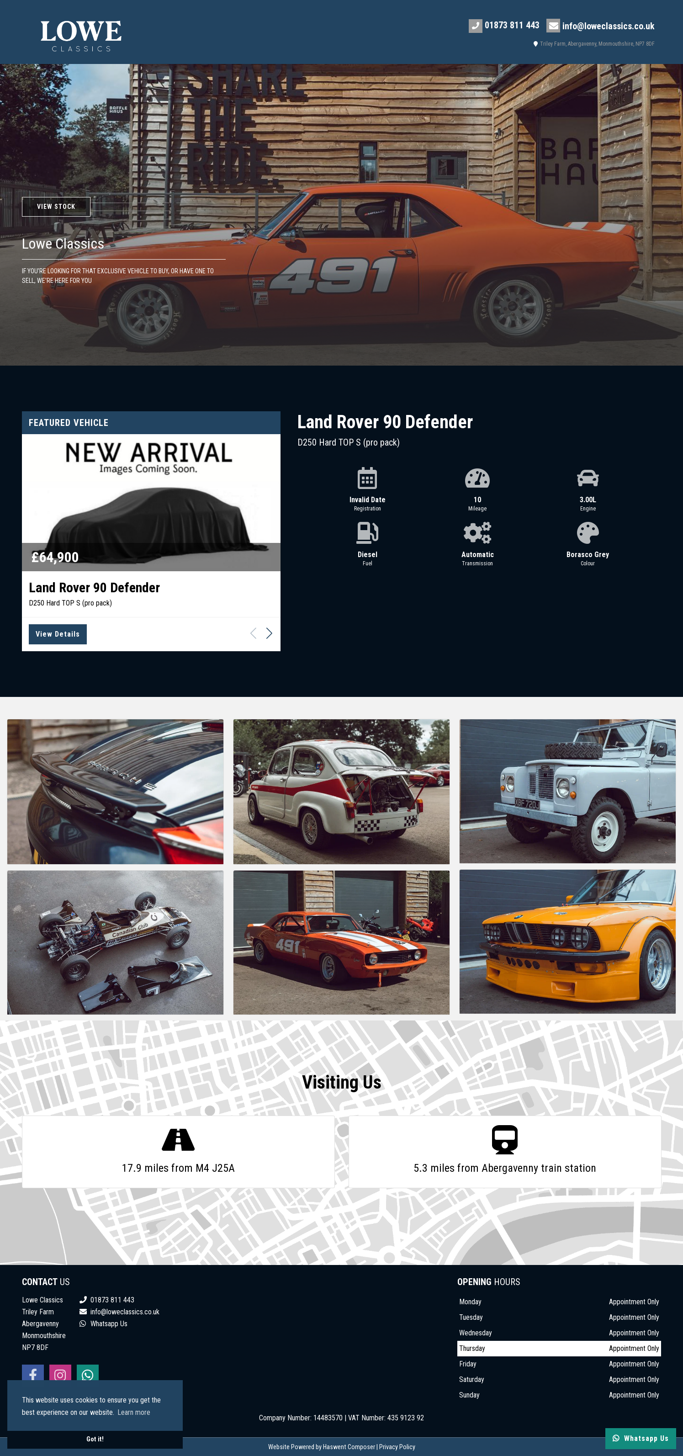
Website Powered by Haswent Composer (321, 1447)
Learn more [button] (133, 1412)
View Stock (56, 206)
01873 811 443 (504, 26)
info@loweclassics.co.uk (600, 25)
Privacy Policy (397, 1447)
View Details (58, 634)
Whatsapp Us (103, 1323)
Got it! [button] (95, 1439)
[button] (269, 633)
